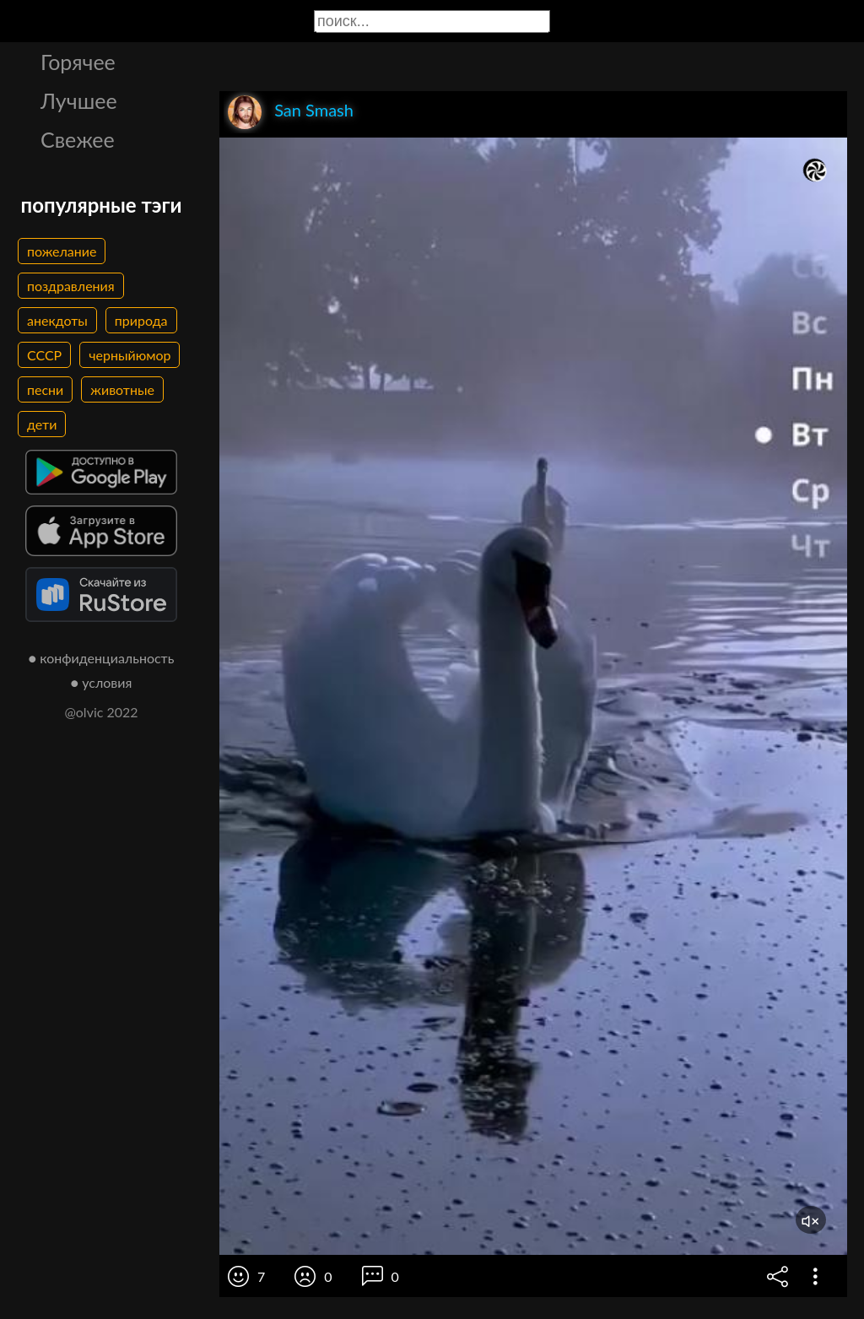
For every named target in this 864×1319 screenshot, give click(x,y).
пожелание (61, 251)
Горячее (78, 61)
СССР (44, 355)
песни (45, 389)
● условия (101, 682)
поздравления (71, 286)
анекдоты (57, 320)
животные (122, 389)
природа (141, 320)
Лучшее (78, 100)
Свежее (77, 139)
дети (42, 424)
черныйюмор (129, 355)
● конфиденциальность (102, 658)
